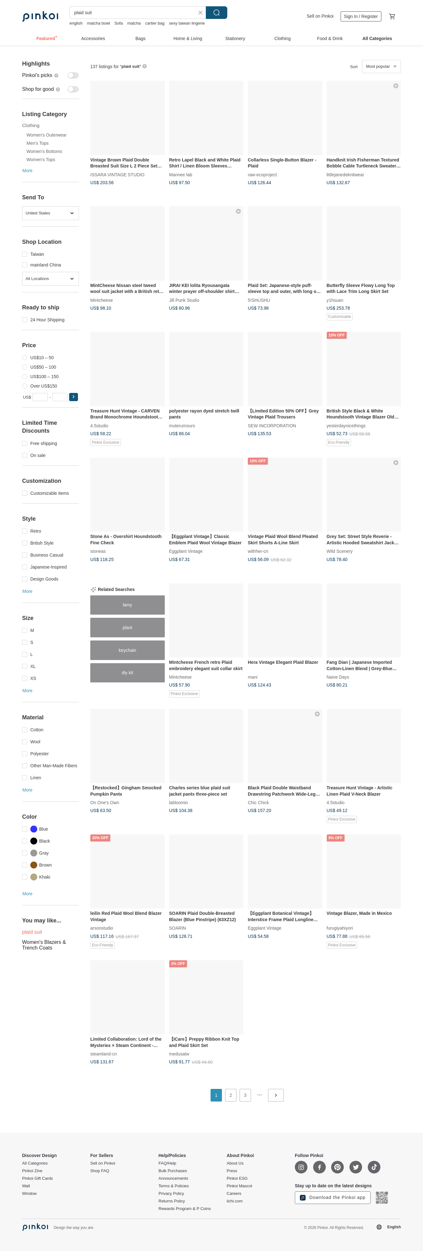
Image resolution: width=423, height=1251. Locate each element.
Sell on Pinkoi (320, 16)
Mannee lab (180, 174)
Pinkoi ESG (237, 1178)
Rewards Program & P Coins (184, 1209)
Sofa (118, 23)
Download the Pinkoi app (333, 1198)
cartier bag (154, 23)
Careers (234, 1193)
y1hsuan (335, 299)
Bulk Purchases (172, 1171)
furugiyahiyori (340, 928)
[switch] (50, 75)
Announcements (173, 1178)
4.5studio (99, 425)
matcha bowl (98, 23)
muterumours (182, 425)
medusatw (179, 1053)
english (75, 23)
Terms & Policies (173, 1186)
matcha (134, 23)
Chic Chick (258, 802)
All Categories (35, 1163)
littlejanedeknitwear (345, 174)
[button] (73, 397)
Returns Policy (171, 1201)
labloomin (178, 802)
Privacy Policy (171, 1193)
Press (232, 1171)
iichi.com (235, 1201)
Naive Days (338, 677)
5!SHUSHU (259, 299)
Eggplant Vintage (186, 551)
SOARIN (177, 928)
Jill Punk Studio (184, 299)
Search (216, 12)
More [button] (27, 170)
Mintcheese (101, 299)
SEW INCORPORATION (272, 425)
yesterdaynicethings (346, 425)
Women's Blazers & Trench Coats (44, 944)
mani (252, 677)
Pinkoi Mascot (239, 1186)
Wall (26, 1186)
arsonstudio (101, 928)
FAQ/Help (167, 1163)
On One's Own (104, 802)
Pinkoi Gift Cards (37, 1178)
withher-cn (258, 551)
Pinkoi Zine (32, 1171)
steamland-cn (103, 1053)
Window (29, 1193)
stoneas (98, 551)
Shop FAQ (99, 1171)
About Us (235, 1163)
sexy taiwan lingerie (187, 23)
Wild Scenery (340, 551)
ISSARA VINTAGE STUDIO (117, 174)
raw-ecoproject (262, 174)
